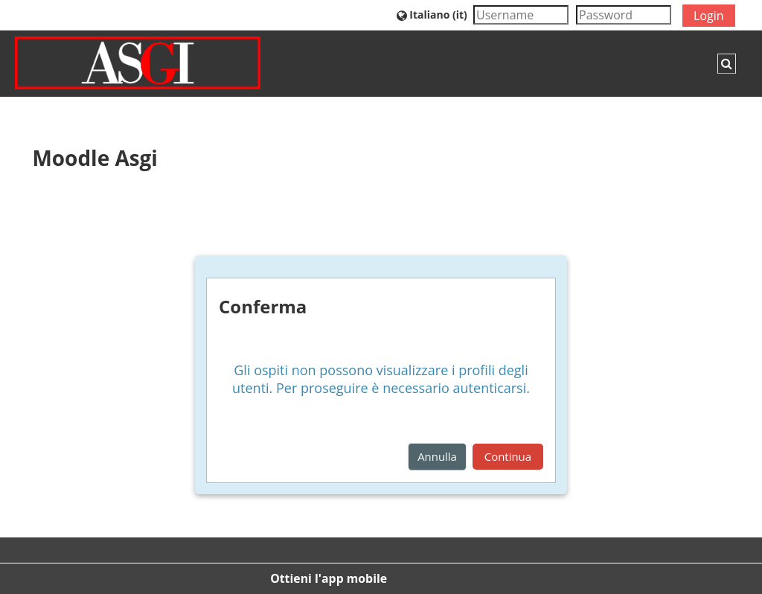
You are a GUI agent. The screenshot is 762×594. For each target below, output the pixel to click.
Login (709, 15)
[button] (432, 14)
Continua (507, 456)
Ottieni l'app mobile (328, 578)
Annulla (437, 456)
